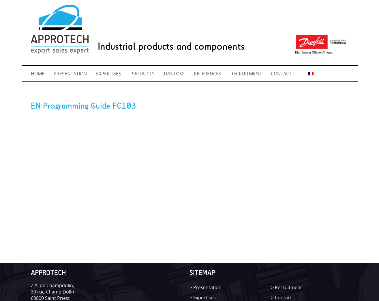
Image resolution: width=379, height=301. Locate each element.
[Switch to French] (310, 73)
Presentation (207, 287)
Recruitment (288, 287)
